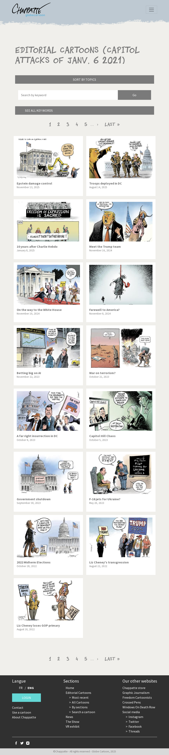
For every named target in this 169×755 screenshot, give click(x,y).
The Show (72, 722)
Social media (131, 712)
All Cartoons (80, 702)
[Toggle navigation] (151, 10)
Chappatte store (133, 688)
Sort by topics (84, 79)
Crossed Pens (131, 702)
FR (21, 688)
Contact (17, 707)
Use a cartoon (21, 712)
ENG (31, 688)
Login (26, 698)
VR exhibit (73, 726)
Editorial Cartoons (78, 693)
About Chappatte (24, 717)
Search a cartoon (83, 712)
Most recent (80, 697)
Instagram (136, 717)
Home (70, 688)
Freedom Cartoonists (137, 697)
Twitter (134, 722)
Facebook (135, 726)
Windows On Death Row (138, 707)
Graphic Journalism (135, 693)
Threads (134, 731)
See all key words (39, 110)
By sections (80, 707)
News (69, 717)
